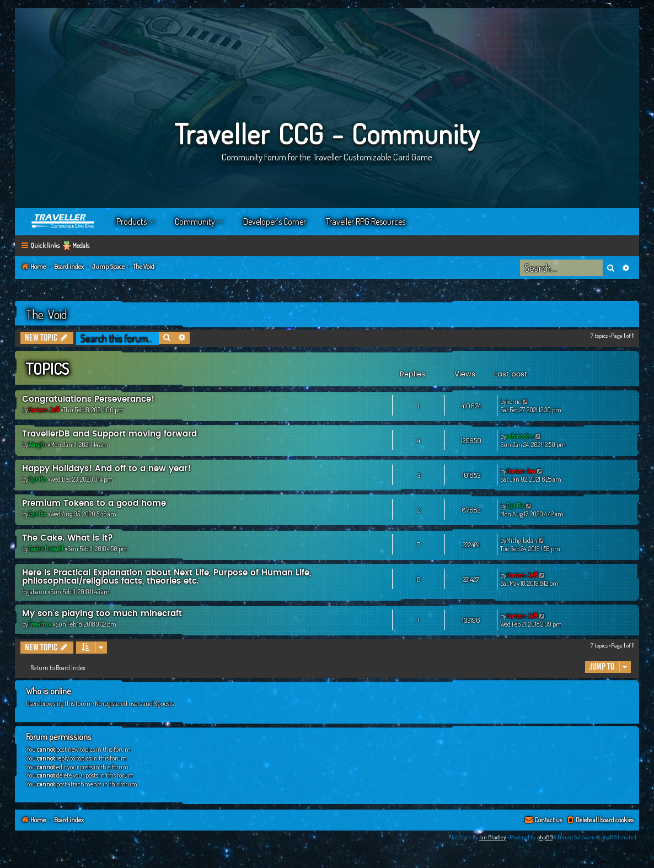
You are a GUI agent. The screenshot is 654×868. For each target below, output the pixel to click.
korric (513, 401)
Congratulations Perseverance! (88, 399)
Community (195, 221)
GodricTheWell (45, 548)
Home (63, 221)
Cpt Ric (37, 479)
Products (131, 221)
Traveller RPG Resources (365, 221)
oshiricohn (520, 436)
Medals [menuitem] (80, 245)
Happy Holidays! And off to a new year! (106, 469)
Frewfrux (39, 624)
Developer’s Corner (274, 221)
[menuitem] (600, 820)
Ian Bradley (492, 837)
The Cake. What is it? (67, 538)
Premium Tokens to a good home (94, 503)
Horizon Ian (520, 471)
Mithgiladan (521, 540)
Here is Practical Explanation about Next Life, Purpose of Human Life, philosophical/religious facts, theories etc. (166, 577)
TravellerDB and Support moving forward (109, 434)
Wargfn (37, 444)
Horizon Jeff (44, 410)
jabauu (37, 591)
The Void (46, 314)
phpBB (545, 837)
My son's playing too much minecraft (102, 614)
